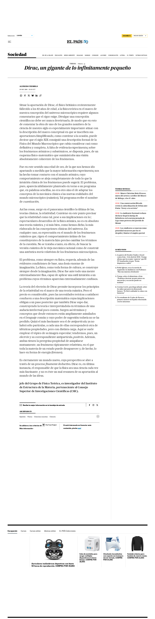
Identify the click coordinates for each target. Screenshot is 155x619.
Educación (58, 55)
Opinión (22, 417)
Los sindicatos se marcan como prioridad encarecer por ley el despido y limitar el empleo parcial (131, 230)
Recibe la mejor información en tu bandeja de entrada (44, 405)
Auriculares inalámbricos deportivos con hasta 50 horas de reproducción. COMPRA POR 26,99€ (53, 565)
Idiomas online (50, 531)
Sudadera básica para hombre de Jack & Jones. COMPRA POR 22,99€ (137, 556)
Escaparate (12, 531)
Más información (26, 428)
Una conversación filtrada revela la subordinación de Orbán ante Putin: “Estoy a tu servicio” (131, 205)
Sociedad (17, 54)
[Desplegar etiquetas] (98, 416)
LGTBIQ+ (122, 55)
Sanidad (87, 55)
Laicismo (103, 55)
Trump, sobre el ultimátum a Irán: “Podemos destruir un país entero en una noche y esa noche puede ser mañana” (131, 279)
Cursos (23, 531)
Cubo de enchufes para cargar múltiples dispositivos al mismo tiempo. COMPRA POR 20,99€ (88, 558)
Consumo (95, 55)
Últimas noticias (141, 55)
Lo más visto (120, 250)
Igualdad (80, 55)
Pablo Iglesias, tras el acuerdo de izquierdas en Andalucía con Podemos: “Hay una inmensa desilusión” (131, 270)
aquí (79, 428)
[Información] (84, 64)
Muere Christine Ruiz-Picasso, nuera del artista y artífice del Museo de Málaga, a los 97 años (130, 195)
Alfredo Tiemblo (28, 86)
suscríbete (127, 36)
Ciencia (53, 417)
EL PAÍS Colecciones (67, 531)
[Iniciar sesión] (140, 35)
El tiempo (130, 55)
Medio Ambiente (69, 55)
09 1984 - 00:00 (27, 89)
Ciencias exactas (41, 417)
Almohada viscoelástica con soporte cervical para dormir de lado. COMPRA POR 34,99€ (113, 557)
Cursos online (35, 531)
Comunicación (113, 55)
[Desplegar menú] (10, 42)
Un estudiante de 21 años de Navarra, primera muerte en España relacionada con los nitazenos (131, 299)
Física (29, 417)
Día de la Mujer (47, 55)
